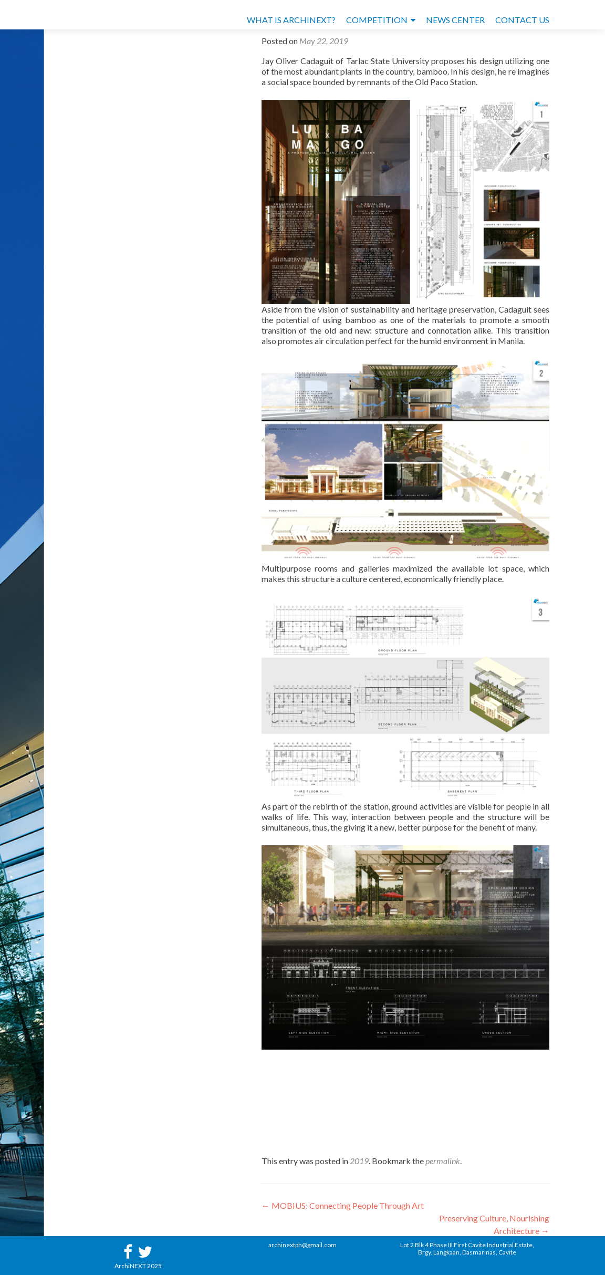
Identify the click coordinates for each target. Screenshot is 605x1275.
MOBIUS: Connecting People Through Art (343, 1205)
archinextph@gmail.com (302, 1245)
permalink (442, 1161)
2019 (359, 1161)
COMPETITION (377, 20)
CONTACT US (522, 20)
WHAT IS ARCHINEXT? (291, 20)
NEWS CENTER (455, 20)
